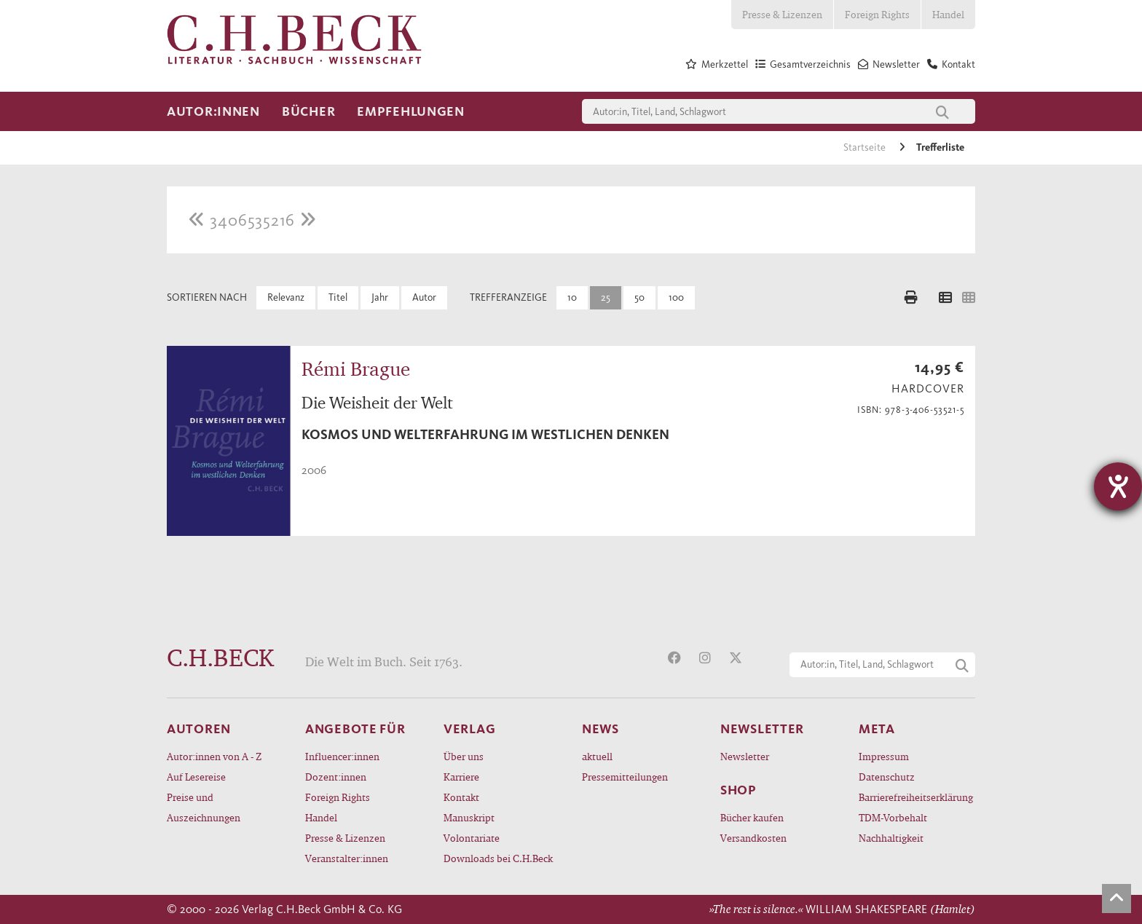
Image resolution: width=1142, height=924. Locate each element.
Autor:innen (213, 111)
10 (572, 297)
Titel (337, 297)
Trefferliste (940, 147)
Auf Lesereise (196, 776)
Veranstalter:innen (346, 858)
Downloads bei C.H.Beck (498, 858)
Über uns (464, 756)
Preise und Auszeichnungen (203, 807)
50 (639, 297)
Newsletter (744, 756)
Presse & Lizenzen (782, 14)
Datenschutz (887, 776)
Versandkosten (753, 838)
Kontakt (461, 797)
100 (676, 297)
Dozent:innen (335, 776)
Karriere (461, 776)
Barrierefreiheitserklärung (916, 797)
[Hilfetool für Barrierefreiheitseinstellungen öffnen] (1118, 486)
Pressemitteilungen (625, 776)
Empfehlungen (411, 111)
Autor (424, 297)
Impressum (884, 756)
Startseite (865, 147)
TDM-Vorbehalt (893, 817)
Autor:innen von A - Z (214, 756)
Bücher (308, 111)
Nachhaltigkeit (891, 838)
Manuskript (469, 817)
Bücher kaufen (752, 817)
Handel (948, 14)
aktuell (597, 756)
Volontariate (472, 838)
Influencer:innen (342, 756)
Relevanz (285, 297)
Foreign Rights (877, 14)
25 (605, 297)
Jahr (379, 297)
